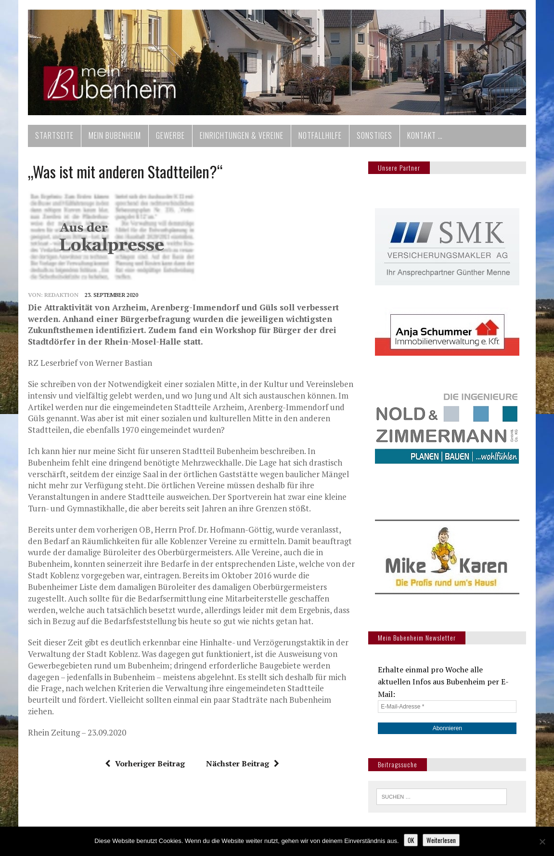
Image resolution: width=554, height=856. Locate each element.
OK (411, 840)
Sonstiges (374, 135)
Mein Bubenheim (115, 135)
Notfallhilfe (320, 135)
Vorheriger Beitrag (145, 763)
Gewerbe (170, 135)
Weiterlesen (441, 840)
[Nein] (542, 841)
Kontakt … (425, 135)
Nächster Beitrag (242, 763)
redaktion (61, 294)
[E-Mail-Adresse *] (447, 706)
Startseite (54, 135)
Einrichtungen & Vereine (241, 135)
